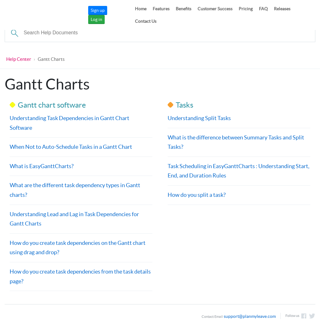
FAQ (263, 8)
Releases (282, 8)
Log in (96, 19)
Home (140, 8)
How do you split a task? (196, 195)
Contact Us (145, 21)
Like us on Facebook (304, 316)
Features (161, 8)
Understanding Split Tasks (199, 118)
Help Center (18, 59)
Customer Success (215, 8)
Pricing (246, 8)
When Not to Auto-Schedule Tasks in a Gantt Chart (71, 146)
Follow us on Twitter (312, 316)
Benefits (183, 8)
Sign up (98, 10)
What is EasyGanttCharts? (42, 166)
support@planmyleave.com (250, 316)
